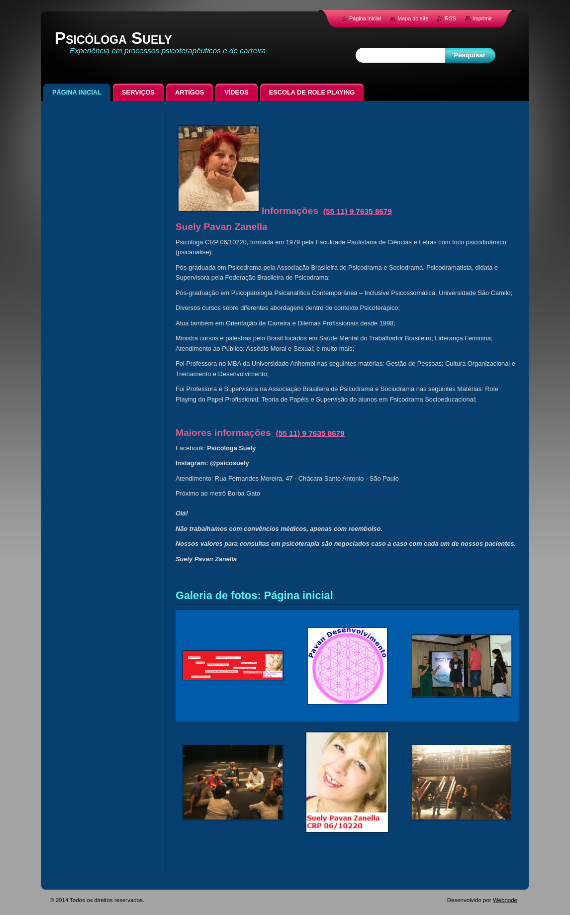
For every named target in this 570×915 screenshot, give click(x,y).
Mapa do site (412, 18)
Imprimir (482, 18)
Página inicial (365, 18)
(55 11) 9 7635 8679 (357, 211)
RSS (450, 18)
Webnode (505, 900)
